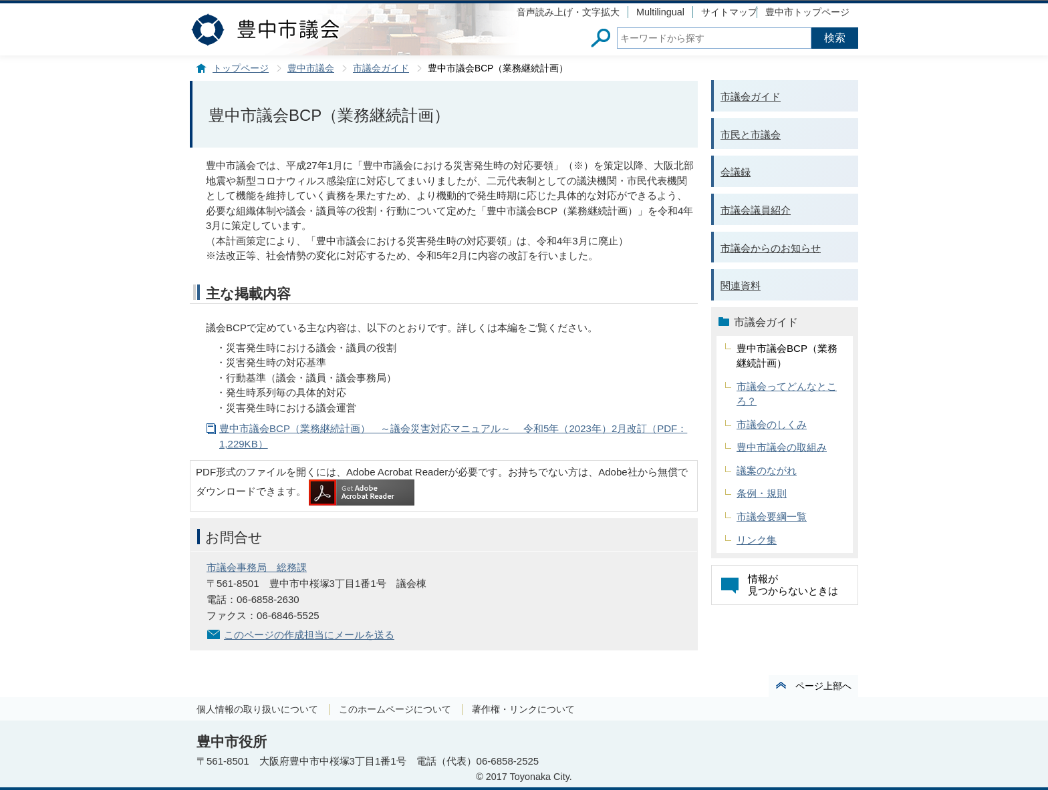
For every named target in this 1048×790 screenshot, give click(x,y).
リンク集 (757, 540)
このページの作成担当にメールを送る (309, 634)
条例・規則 (762, 493)
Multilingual (660, 12)
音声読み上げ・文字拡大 (568, 12)
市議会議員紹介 (755, 210)
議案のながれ (767, 470)
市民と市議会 (750, 134)
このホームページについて (395, 709)
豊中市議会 (310, 68)
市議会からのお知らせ (770, 248)
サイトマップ (729, 12)
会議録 (735, 172)
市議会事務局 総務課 (257, 567)
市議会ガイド (381, 68)
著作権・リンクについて (523, 709)
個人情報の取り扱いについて (257, 709)
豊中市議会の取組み (782, 447)
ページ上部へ (823, 685)
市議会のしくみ (772, 424)
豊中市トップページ (807, 12)
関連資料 (740, 285)
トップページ (241, 68)
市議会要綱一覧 (772, 516)
